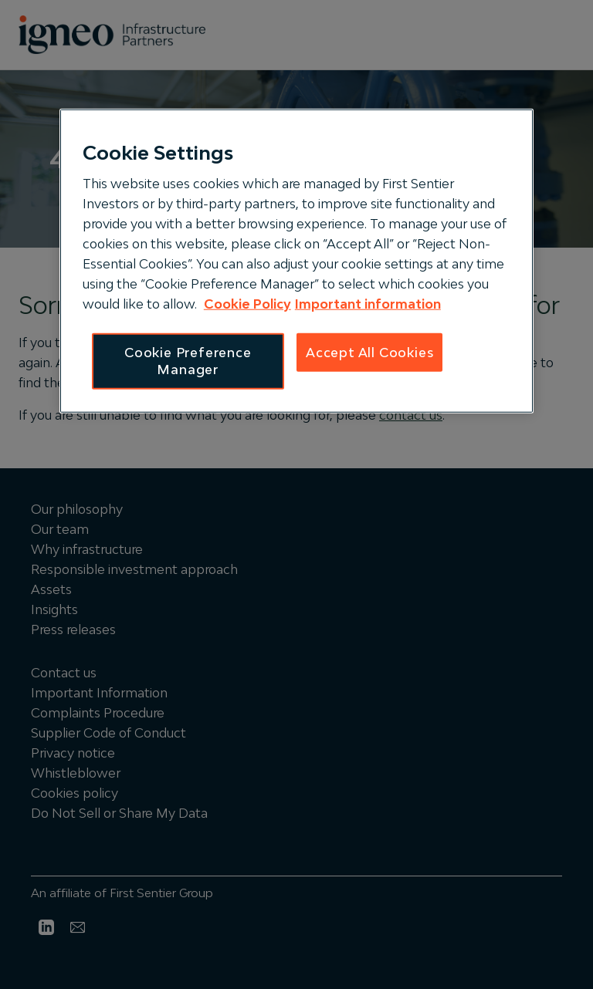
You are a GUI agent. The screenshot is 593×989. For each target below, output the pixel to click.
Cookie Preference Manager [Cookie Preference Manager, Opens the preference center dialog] (188, 361)
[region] (296, 261)
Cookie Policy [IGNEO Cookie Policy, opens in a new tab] (247, 304)
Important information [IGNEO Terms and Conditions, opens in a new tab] (368, 304)
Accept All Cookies (369, 352)
